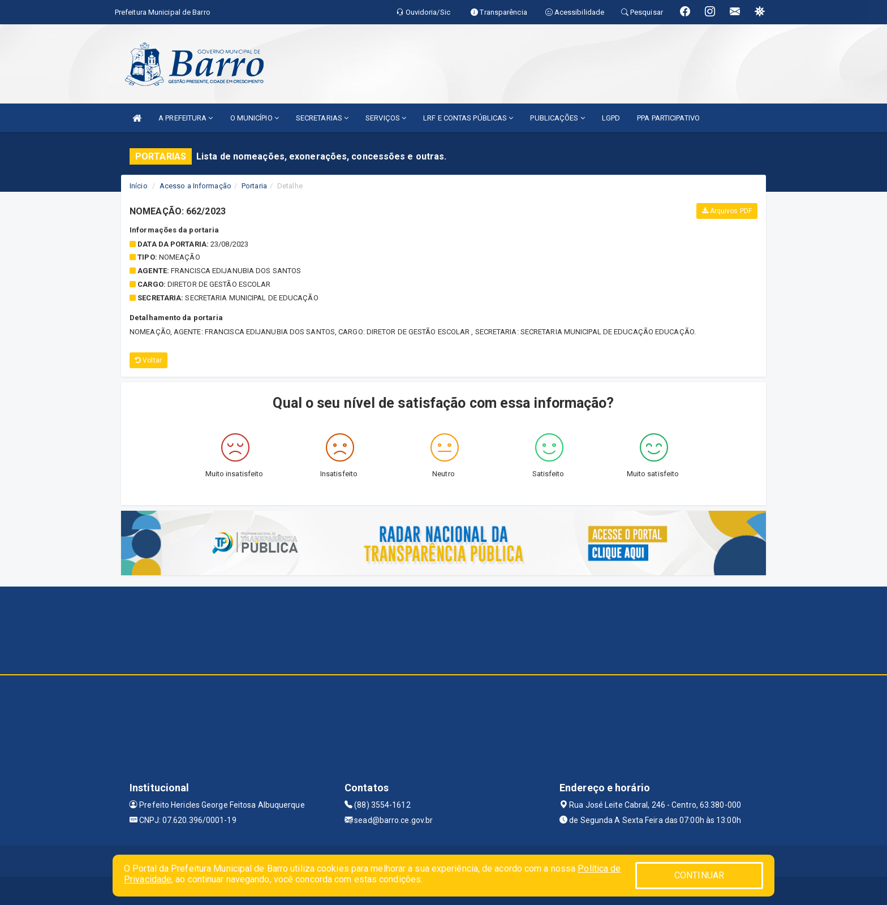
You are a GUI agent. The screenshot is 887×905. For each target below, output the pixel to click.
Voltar (148, 360)
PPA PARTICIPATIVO (668, 118)
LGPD (611, 118)
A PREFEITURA (185, 118)
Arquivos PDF (727, 211)
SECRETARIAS (322, 118)
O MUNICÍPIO (254, 118)
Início (139, 186)
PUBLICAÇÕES (557, 118)
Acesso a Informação (195, 186)
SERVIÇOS (385, 118)
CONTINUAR (699, 875)
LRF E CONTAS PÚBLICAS (468, 118)
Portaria (254, 186)
